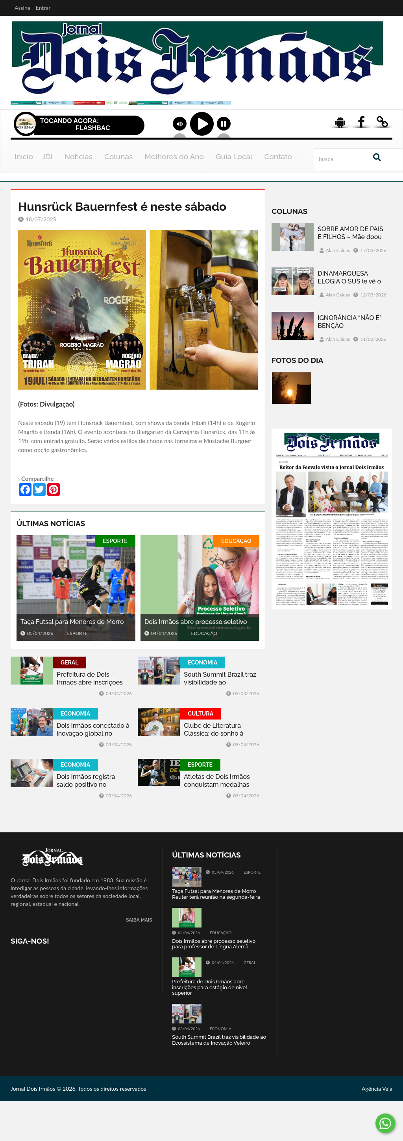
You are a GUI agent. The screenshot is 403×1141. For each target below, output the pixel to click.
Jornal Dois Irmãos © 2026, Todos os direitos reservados (78, 1128)
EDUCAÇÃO (236, 581)
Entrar (43, 7)
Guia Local (234, 196)
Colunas (118, 196)
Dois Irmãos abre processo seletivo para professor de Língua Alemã (195, 662)
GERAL (69, 702)
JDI (47, 196)
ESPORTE (115, 581)
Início (24, 196)
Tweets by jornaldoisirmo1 (319, 894)
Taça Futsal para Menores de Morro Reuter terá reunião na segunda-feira (74, 662)
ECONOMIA (202, 702)
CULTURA (200, 753)
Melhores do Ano (174, 196)
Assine (22, 7)
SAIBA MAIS (139, 960)
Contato (278, 196)
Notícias (78, 196)
